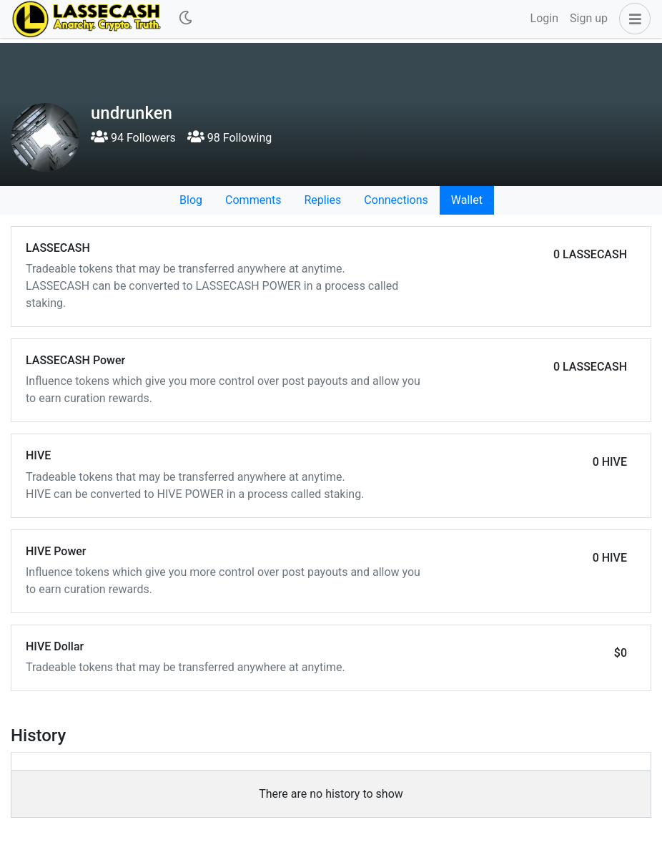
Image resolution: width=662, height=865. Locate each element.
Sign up (589, 18)
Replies (322, 200)
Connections (396, 200)
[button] (632, 18)
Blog (190, 200)
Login (544, 18)
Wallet (467, 200)
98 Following (229, 138)
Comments (253, 200)
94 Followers (133, 138)
